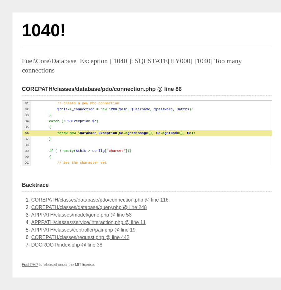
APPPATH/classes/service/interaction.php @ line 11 (88, 222)
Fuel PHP (30, 264)
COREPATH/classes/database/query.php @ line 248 (89, 207)
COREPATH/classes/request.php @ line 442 (80, 237)
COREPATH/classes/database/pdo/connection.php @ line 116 (100, 199)
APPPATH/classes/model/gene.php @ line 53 (81, 215)
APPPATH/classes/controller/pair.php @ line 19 (83, 229)
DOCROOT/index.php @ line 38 (66, 245)
